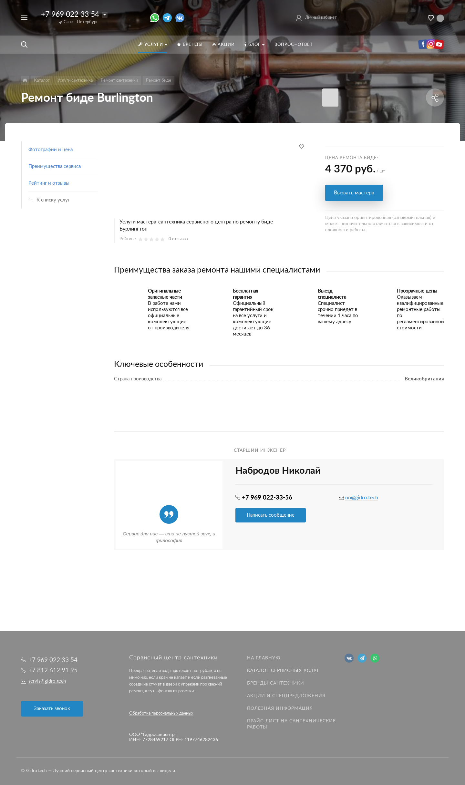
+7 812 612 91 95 (53, 670)
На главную (264, 658)
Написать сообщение (270, 515)
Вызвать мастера (354, 192)
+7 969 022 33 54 (70, 14)
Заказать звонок (52, 708)
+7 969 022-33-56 (267, 498)
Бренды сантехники (275, 683)
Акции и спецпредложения (286, 696)
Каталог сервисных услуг (283, 670)
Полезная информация (280, 708)
